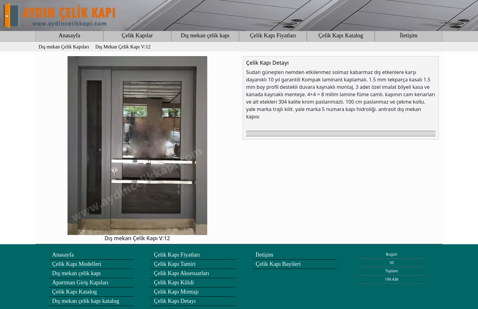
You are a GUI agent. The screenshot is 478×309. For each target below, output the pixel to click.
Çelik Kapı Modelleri (76, 264)
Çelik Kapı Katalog (340, 35)
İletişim (409, 35)
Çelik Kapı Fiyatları (273, 35)
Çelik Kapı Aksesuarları (181, 273)
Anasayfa (69, 35)
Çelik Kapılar (137, 35)
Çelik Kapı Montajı (176, 291)
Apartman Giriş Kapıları (80, 282)
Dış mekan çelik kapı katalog (85, 301)
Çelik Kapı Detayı (175, 301)
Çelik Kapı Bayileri (278, 264)
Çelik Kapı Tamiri (175, 264)
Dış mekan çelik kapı (205, 35)
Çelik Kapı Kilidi (174, 282)
